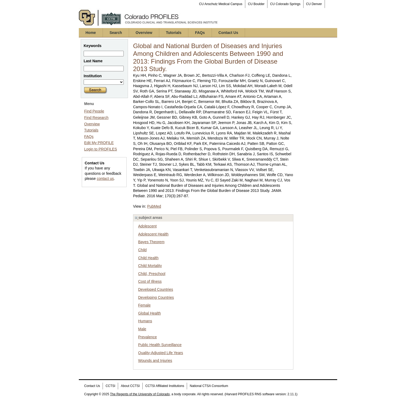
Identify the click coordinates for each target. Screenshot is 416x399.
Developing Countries (156, 297)
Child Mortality (150, 266)
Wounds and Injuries (155, 360)
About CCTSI (130, 386)
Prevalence (147, 337)
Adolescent (147, 226)
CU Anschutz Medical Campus (220, 4)
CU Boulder (256, 4)
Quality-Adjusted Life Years (160, 353)
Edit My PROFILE (99, 143)
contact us (105, 178)
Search (116, 32)
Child (142, 250)
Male (142, 329)
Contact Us (228, 32)
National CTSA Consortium (209, 386)
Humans (145, 321)
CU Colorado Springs (285, 4)
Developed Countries (155, 289)
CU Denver (314, 4)
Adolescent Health (153, 234)
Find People (94, 111)
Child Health (148, 258)
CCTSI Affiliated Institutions (164, 386)
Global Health (149, 313)
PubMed (154, 206)
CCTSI (110, 386)
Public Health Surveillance (160, 345)
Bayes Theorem (151, 242)
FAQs (200, 32)
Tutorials (173, 32)
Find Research (96, 117)
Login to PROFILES (100, 149)
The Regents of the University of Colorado (140, 394)
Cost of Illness (150, 281)
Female (144, 305)
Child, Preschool (151, 274)
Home (90, 32)
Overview (144, 32)
